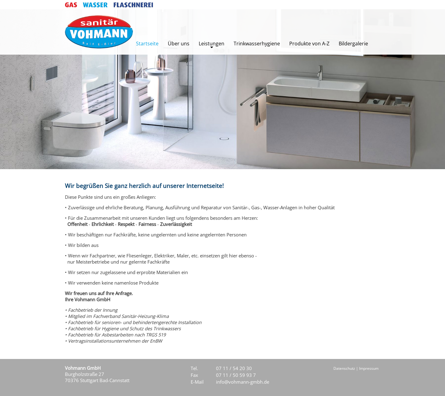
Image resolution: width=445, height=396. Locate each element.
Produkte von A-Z (309, 43)
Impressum (369, 368)
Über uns (178, 43)
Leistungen (211, 43)
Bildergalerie (353, 43)
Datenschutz (344, 368)
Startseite (147, 43)
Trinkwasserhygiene (257, 43)
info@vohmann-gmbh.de (242, 382)
